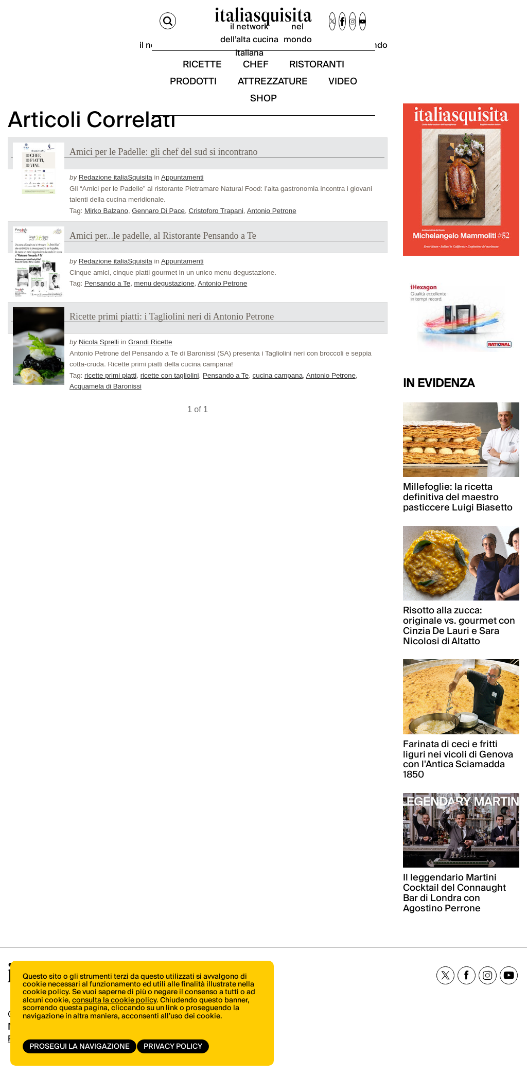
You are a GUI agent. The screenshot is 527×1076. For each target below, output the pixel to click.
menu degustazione (164, 299)
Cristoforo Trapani (216, 226)
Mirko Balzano (106, 226)
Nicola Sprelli (99, 358)
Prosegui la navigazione (79, 1046)
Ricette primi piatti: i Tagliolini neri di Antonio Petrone (171, 332)
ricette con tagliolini (169, 391)
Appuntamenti (182, 193)
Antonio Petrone (271, 226)
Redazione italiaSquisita (115, 193)
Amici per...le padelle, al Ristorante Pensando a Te (162, 251)
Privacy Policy (176, 1046)
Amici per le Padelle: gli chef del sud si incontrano (163, 168)
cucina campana (278, 391)
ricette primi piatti (110, 391)
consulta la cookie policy (114, 1009)
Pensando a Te (107, 299)
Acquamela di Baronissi (105, 401)
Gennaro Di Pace (158, 226)
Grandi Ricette (150, 358)
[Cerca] (17, 24)
